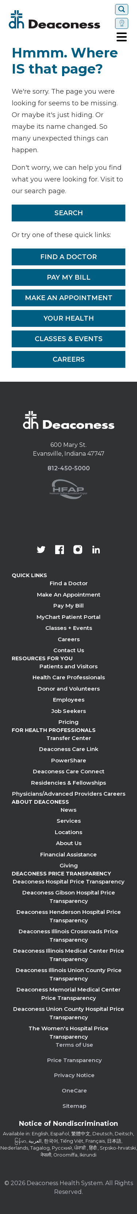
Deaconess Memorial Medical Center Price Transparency (68, 993)
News (68, 809)
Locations (68, 832)
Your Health (68, 318)
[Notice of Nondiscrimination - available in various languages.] (68, 1125)
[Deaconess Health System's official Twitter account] (41, 550)
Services (69, 820)
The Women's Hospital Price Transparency (68, 1032)
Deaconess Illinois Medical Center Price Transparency (68, 955)
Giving (69, 865)
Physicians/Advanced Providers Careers (68, 793)
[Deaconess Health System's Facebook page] (59, 550)
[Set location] (121, 23)
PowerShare (68, 760)
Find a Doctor (68, 257)
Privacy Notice (74, 1075)
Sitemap (74, 1105)
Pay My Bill (69, 277)
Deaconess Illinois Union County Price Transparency (69, 974)
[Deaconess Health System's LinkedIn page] (96, 550)
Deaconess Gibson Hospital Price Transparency (68, 896)
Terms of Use (74, 1044)
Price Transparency (74, 1060)
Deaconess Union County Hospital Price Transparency (68, 1013)
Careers (69, 359)
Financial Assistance (68, 854)
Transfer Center (68, 738)
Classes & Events (69, 339)
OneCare (74, 1090)
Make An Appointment (69, 298)
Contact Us (68, 650)
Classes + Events (68, 627)
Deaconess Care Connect (68, 771)
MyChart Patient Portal (68, 616)
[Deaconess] (60, 19)
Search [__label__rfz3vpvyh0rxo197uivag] (68, 213)
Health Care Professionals (69, 677)
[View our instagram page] (78, 550)
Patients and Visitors (68, 666)
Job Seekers (69, 710)
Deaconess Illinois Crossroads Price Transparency (68, 935)
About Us (68, 843)
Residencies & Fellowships (68, 782)
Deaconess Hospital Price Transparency (69, 881)
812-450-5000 (68, 468)
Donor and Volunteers (69, 688)
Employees (68, 699)
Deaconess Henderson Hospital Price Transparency (68, 916)
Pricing (68, 721)
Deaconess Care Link (68, 749)
